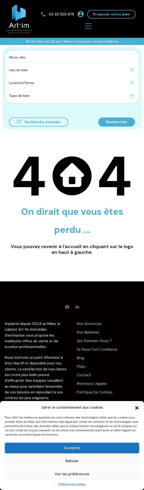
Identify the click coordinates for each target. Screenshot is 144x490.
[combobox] (72, 70)
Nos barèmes (88, 332)
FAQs (81, 366)
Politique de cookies (72, 484)
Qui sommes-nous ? (94, 340)
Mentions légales (92, 383)
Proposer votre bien (111, 14)
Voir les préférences (72, 474)
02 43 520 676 (61, 14)
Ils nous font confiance (97, 349)
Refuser (72, 461)
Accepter (72, 448)
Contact (84, 375)
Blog (80, 358)
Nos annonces (89, 323)
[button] (136, 407)
